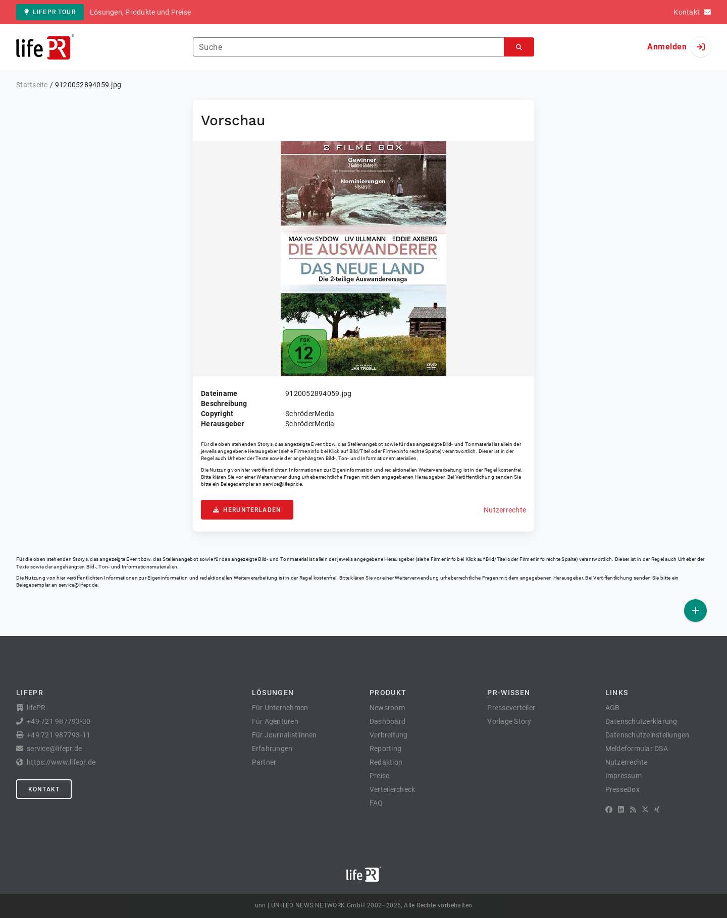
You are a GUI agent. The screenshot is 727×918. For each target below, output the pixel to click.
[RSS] (633, 810)
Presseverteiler (511, 708)
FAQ (376, 803)
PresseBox (622, 789)
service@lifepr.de (282, 484)
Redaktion (386, 762)
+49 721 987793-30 (58, 721)
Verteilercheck (393, 789)
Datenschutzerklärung (641, 721)
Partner (264, 762)
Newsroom (387, 708)
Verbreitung (389, 735)
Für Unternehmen (280, 708)
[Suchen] (519, 47)
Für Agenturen (275, 721)
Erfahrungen (272, 748)
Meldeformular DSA (636, 748)
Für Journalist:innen (284, 735)
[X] (645, 810)
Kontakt (44, 789)
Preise (380, 776)
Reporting (385, 748)
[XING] (657, 810)
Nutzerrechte (505, 510)
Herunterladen (247, 509)
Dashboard (387, 721)
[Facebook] (608, 810)
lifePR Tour (50, 12)
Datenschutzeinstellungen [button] (647, 735)
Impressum (623, 776)
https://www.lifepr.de (61, 762)
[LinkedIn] (621, 810)
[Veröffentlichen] (695, 610)
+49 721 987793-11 (58, 735)
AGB (612, 708)
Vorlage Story (509, 721)
